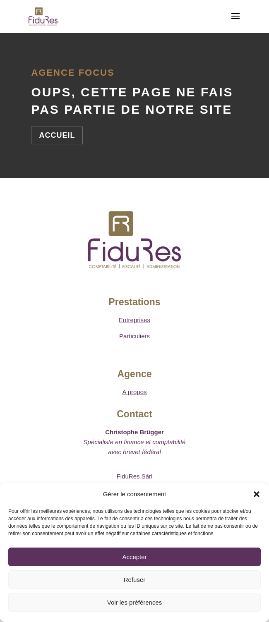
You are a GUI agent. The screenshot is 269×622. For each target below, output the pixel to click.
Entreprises (134, 319)
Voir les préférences (134, 602)
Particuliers (134, 336)
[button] (256, 494)
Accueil (57, 135)
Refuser (135, 579)
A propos (134, 391)
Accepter (134, 556)
